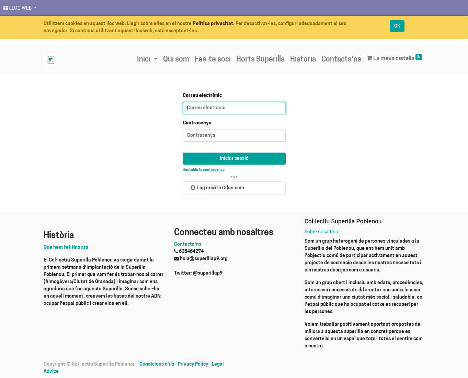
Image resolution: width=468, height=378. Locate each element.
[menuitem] (176, 60)
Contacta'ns (187, 244)
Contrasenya (197, 123)
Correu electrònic (202, 95)
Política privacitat (213, 23)
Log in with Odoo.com (217, 188)
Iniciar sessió (234, 158)
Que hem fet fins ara (66, 247)
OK (397, 26)
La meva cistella (394, 58)
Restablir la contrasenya (204, 170)
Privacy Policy (193, 364)
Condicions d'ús (156, 364)
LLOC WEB (18, 8)
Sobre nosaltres (321, 231)
